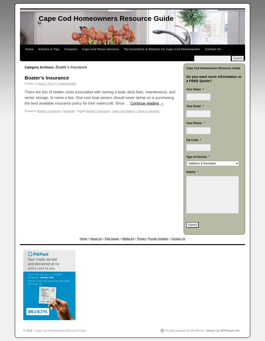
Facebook (68, 111)
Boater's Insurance (49, 111)
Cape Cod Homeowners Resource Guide (106, 18)
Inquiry (192, 172)
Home (29, 49)
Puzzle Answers (158, 238)
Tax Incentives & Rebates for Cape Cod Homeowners (162, 49)
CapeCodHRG (67, 83)
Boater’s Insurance (47, 77)
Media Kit (128, 238)
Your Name (195, 89)
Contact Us (213, 49)
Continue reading (147, 103)
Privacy (141, 238)
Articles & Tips (49, 49)
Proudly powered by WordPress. (185, 330)
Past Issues (112, 238)
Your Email (195, 106)
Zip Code (193, 140)
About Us (96, 238)
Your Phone (195, 123)
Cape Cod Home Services (100, 49)
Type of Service (198, 157)
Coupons (70, 49)
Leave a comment (148, 111)
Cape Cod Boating (123, 111)
